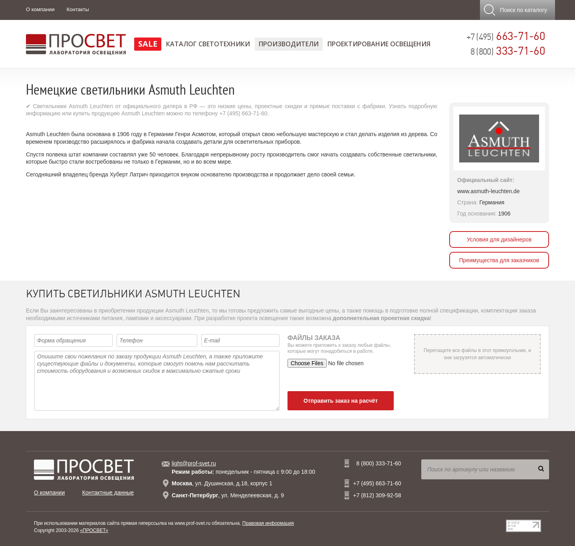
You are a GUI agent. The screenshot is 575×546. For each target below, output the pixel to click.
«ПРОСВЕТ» (94, 530)
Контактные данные (108, 492)
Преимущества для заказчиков (499, 260)
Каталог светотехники (208, 44)
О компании (40, 9)
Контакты (78, 9)
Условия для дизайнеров (499, 239)
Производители (289, 44)
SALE (147, 43)
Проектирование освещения (378, 44)
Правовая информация (268, 523)
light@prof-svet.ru (194, 463)
